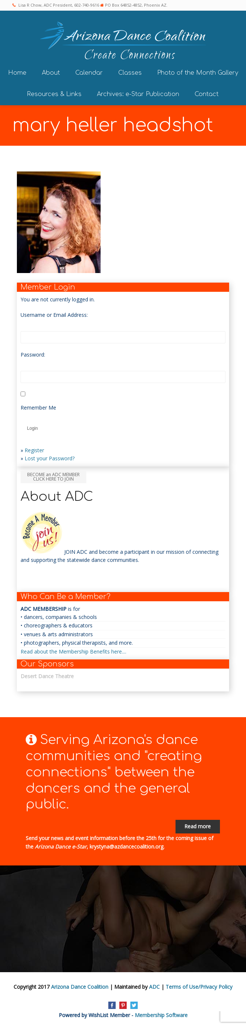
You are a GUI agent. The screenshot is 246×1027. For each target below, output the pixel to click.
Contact (206, 94)
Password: (33, 354)
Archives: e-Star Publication (138, 94)
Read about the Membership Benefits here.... (73, 651)
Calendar (89, 73)
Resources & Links (54, 94)
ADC (154, 986)
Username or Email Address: (54, 314)
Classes (130, 73)
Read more (197, 826)
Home (17, 73)
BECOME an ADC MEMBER (53, 476)
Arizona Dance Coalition (79, 986)
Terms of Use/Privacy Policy (199, 986)
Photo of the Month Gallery (197, 73)
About (51, 73)
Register (34, 450)
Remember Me (38, 407)
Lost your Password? (50, 458)
